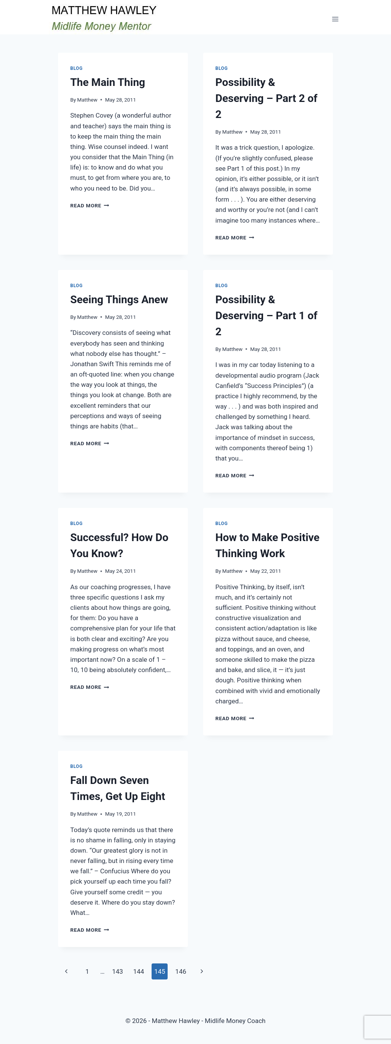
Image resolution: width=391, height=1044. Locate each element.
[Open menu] (335, 19)
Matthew (87, 100)
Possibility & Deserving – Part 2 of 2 (266, 98)
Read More (89, 205)
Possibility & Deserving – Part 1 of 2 (266, 315)
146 (180, 971)
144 (138, 971)
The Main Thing (107, 82)
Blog (76, 68)
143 (117, 971)
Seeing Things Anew (119, 299)
